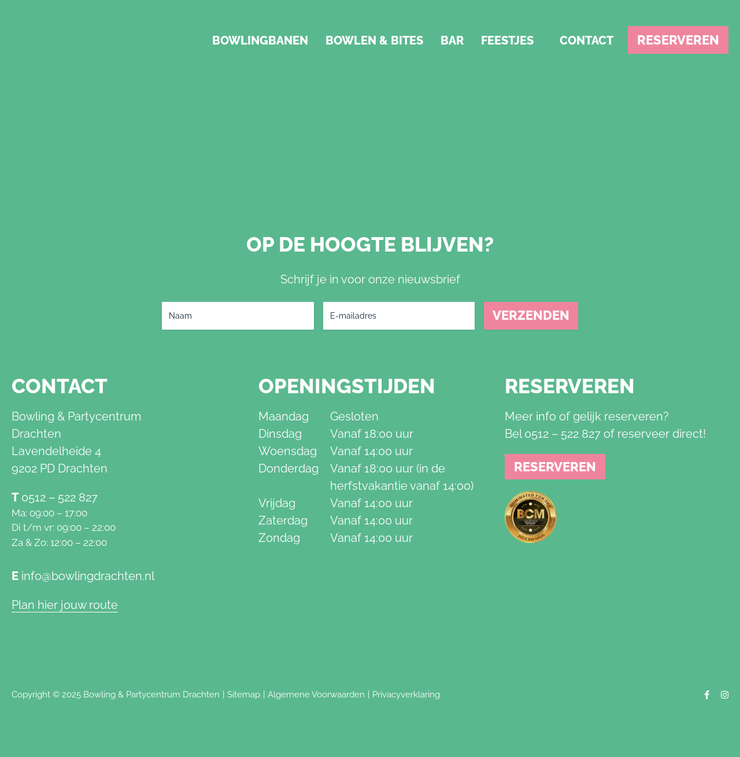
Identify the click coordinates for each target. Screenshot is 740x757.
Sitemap (243, 694)
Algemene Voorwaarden (316, 694)
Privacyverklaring (406, 694)
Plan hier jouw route (65, 605)
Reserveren (678, 39)
